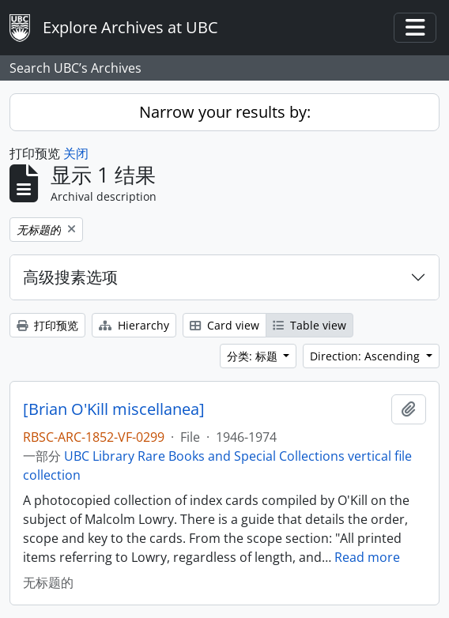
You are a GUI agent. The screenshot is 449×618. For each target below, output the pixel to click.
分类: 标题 (254, 356)
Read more (367, 557)
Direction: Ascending (366, 356)
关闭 (76, 153)
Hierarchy (134, 325)
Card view (224, 325)
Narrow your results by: (225, 111)
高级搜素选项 (70, 277)
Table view (309, 325)
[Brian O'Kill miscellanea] (114, 409)
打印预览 (47, 325)
